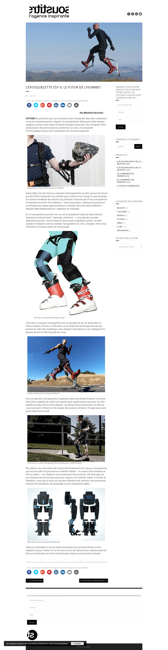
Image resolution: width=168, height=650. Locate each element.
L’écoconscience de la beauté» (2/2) (128, 162)
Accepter (77, 643)
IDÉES (120, 223)
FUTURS (121, 219)
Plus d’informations (61, 643)
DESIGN (120, 215)
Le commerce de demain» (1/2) (125, 181)
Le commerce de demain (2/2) (125, 175)
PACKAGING (122, 230)
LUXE (119, 227)
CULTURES (122, 212)
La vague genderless (128, 186)
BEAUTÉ (121, 208)
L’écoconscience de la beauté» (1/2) (128, 169)
